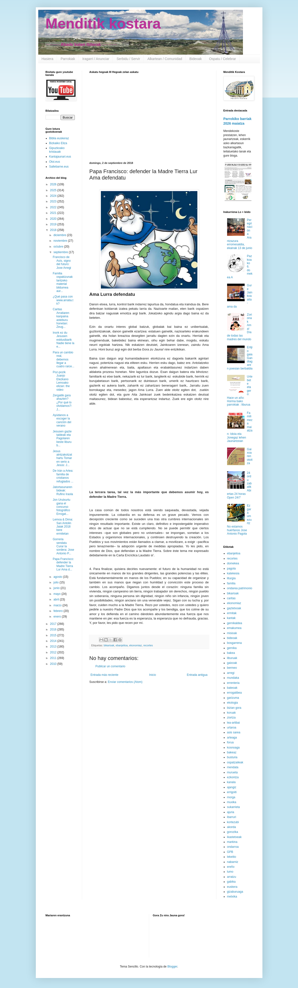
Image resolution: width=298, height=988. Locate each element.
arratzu (231, 876)
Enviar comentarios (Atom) (125, 682)
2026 (53, 184)
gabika (231, 881)
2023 (53, 201)
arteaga (232, 737)
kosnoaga (233, 747)
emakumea (234, 628)
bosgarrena (234, 643)
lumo (230, 871)
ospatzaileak (235, 762)
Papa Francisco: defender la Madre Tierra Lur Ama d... (63, 564)
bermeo (232, 667)
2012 (53, 652)
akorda (231, 827)
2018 (53, 230)
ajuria (230, 812)
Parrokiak (68, 59)
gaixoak (232, 663)
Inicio (152, 675)
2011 (53, 658)
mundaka (233, 677)
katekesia (233, 573)
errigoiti (232, 792)
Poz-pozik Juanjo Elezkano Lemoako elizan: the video (61, 380)
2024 (53, 196)
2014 (53, 641)
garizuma (233, 697)
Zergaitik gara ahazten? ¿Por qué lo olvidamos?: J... (62, 402)
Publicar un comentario (110, 666)
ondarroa (233, 846)
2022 (53, 207)
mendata (233, 767)
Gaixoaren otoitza (249, 456)
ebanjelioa (122, 645)
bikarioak (109, 645)
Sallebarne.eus (59, 166)
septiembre (61, 252)
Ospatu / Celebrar (222, 59)
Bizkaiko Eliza (58, 143)
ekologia (232, 702)
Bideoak (195, 59)
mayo (57, 594)
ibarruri (231, 817)
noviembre (60, 240)
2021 (53, 213)
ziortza (231, 717)
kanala (231, 782)
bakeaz (232, 752)
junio (56, 588)
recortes (148, 645)
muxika (231, 802)
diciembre (60, 235)
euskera (232, 886)
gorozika (232, 832)
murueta (232, 772)
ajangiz (231, 787)
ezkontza (233, 777)
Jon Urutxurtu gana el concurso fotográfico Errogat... (61, 507)
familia (231, 583)
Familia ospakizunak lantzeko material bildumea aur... (63, 282)
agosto (58, 577)
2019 (53, 224)
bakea (231, 653)
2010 (53, 664)
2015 (53, 635)
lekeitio (231, 856)
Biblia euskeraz (59, 138)
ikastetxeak (234, 837)
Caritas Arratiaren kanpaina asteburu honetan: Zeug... (61, 318)
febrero (58, 611)
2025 (53, 190)
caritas (231, 598)
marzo (57, 605)
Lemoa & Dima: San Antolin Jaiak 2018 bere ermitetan (63, 526)
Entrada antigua (197, 675)
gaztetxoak (234, 608)
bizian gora (234, 707)
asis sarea (233, 732)
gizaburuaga (235, 891)
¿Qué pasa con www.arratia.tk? (63, 300)
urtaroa (231, 727)
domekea (233, 563)
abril (56, 599)
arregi (231, 673)
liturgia (231, 578)
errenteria (233, 683)
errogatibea (234, 692)
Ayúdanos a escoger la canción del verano (62, 420)
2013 (53, 646)
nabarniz (232, 862)
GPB (230, 852)
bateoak (232, 687)
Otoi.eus (54, 161)
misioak (232, 633)
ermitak (232, 613)
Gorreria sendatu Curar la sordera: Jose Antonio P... (63, 546)
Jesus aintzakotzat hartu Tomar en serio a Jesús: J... (62, 458)
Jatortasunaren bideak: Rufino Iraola (63, 490)
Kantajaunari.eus (60, 156)
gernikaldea (234, 623)
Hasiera (47, 59)
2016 (53, 629)
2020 (53, 218)
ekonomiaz (135, 645)
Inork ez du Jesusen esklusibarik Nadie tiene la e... (63, 340)
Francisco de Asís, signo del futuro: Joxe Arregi (62, 262)
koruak (231, 712)
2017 (53, 624)
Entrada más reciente (104, 675)
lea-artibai (233, 722)
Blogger (172, 966)
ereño (231, 866)
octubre (58, 246)
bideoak (232, 638)
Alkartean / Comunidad (164, 59)
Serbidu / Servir (128, 59)
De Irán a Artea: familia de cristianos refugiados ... (63, 476)
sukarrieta (233, 807)
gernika (232, 648)
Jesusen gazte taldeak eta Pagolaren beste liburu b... (62, 438)
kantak (231, 618)
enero (57, 616)
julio (56, 582)
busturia (232, 757)
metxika (232, 896)
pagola (231, 568)
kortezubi (233, 822)
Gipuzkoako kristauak (57, 149)
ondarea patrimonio (239, 588)
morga (231, 797)
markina (232, 842)
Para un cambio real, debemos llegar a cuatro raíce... (63, 359)
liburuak (232, 658)
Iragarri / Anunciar (95, 59)
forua (230, 742)
